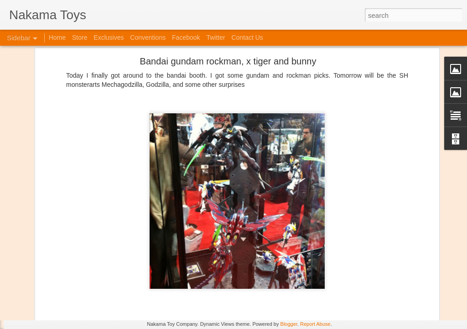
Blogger (288, 324)
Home (57, 37)
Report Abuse (315, 324)
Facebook (186, 37)
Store (79, 37)
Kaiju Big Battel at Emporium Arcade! (67, 282)
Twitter (215, 37)
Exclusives (108, 37)
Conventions (148, 37)
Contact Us (247, 37)
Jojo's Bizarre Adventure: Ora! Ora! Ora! (70, 302)
